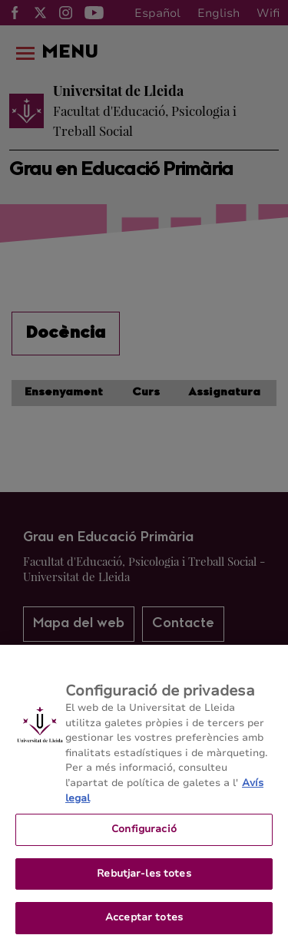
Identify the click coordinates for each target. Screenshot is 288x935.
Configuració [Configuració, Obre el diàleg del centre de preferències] (144, 837)
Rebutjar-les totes (143, 880)
